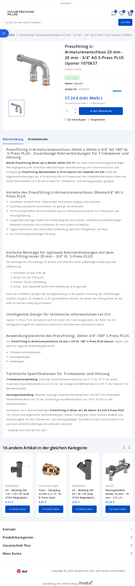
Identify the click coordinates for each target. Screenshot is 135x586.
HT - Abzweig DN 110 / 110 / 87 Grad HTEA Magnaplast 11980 (17, 493)
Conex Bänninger (49, 485)
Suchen (125, 22)
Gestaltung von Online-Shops (67, 583)
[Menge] (69, 111)
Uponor (78, 83)
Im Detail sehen (17, 508)
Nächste (129, 448)
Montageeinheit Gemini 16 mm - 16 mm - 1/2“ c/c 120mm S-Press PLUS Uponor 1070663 (117, 493)
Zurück (125, 448)
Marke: (69, 83)
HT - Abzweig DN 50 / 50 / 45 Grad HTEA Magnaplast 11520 (83, 493)
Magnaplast (12, 485)
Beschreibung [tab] (13, 139)
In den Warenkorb (101, 111)
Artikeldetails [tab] (38, 139)
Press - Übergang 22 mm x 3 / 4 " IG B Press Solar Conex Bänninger (50, 493)
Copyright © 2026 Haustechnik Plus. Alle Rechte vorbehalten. (89, 570)
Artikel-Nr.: (71, 89)
